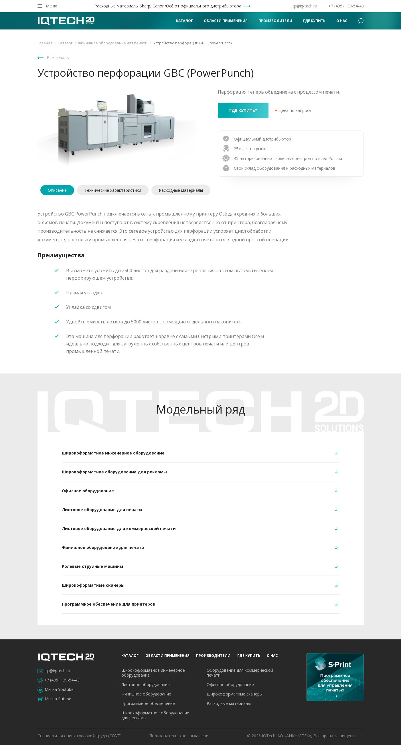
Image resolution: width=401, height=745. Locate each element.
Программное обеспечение (148, 703)
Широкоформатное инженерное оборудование (153, 672)
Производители (275, 20)
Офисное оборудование (230, 684)
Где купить (314, 20)
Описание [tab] (57, 190)
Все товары (58, 57)
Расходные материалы (229, 703)
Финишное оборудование (146, 694)
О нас (341, 20)
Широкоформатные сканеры (234, 694)
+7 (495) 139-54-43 (346, 6)
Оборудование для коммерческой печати (240, 672)
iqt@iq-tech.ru (304, 6)
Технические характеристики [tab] (112, 190)
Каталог (184, 20)
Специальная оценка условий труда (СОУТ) (79, 735)
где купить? (243, 110)
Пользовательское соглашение (180, 735)
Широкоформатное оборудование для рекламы (155, 715)
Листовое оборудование (145, 684)
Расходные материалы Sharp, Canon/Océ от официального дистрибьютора (167, 6)
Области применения (226, 20)
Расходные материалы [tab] (181, 190)
